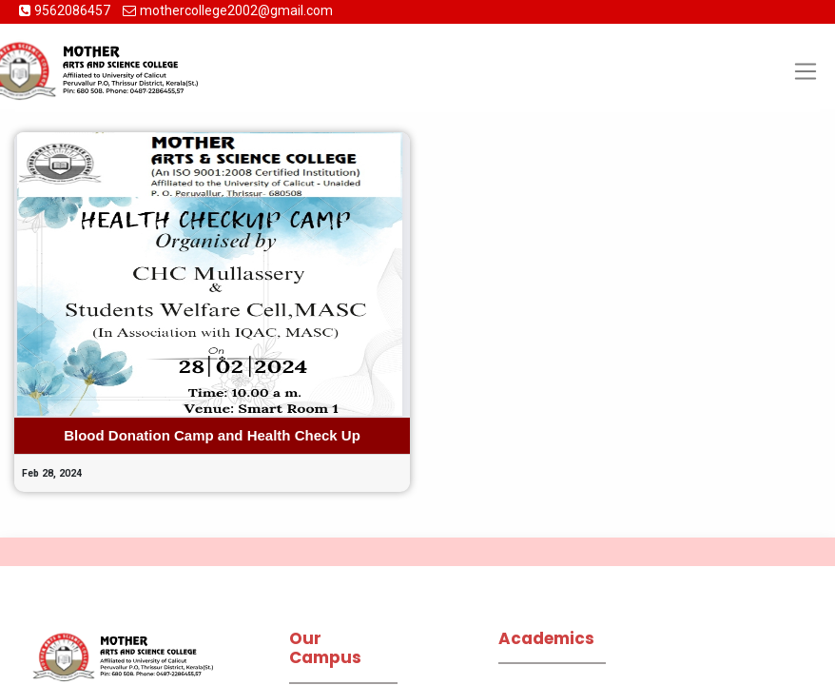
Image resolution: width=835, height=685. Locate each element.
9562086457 (73, 10)
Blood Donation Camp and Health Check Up (212, 435)
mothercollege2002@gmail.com (236, 10)
